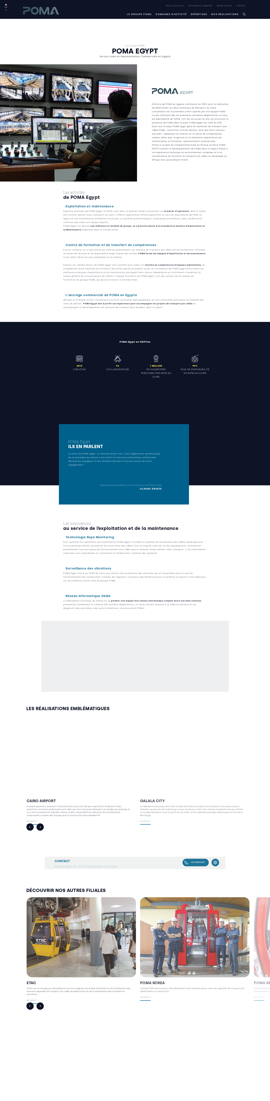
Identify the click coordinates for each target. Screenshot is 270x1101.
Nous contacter (175, 5)
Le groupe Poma (139, 14)
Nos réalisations (225, 14)
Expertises (199, 14)
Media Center (224, 5)
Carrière (240, 5)
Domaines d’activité (171, 14)
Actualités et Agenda (200, 5)
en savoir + (37, 818)
